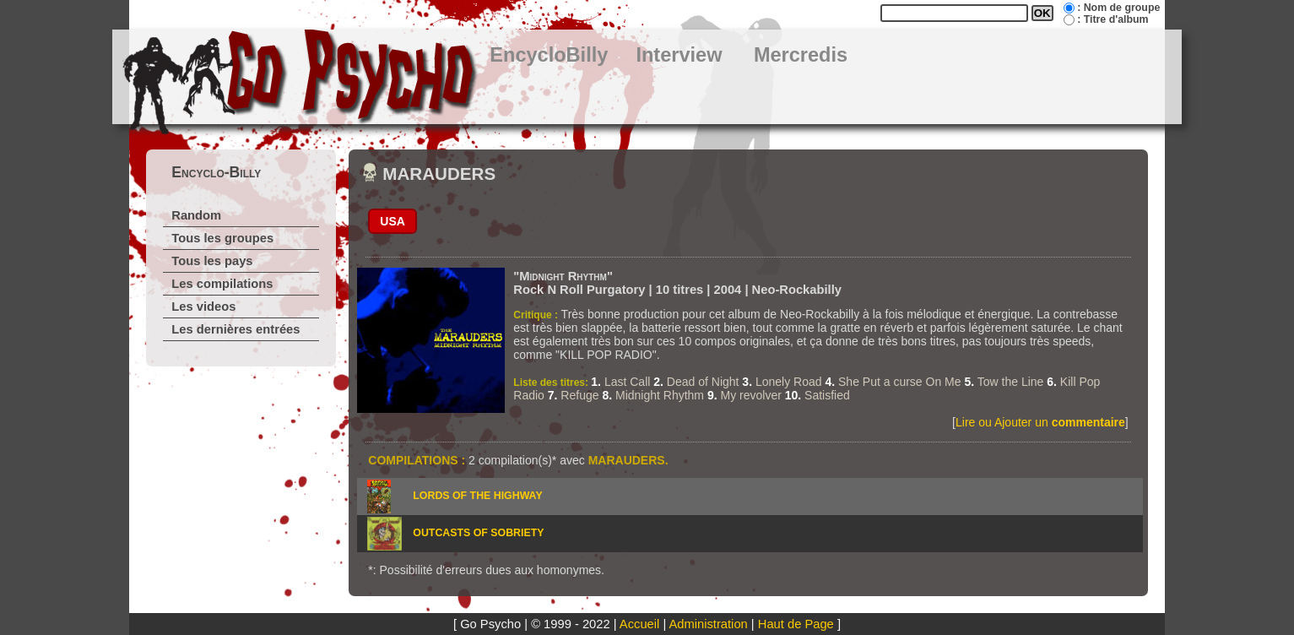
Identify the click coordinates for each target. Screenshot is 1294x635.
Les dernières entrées (235, 329)
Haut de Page (796, 624)
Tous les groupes (222, 238)
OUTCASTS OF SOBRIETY (478, 533)
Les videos (203, 306)
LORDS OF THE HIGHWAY (477, 496)
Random (196, 215)
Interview (679, 55)
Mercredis (800, 55)
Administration (708, 624)
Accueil (639, 624)
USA (392, 221)
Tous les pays (211, 261)
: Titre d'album (1112, 19)
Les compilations (222, 283)
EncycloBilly (549, 55)
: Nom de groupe (1118, 8)
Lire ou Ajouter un (1040, 422)
